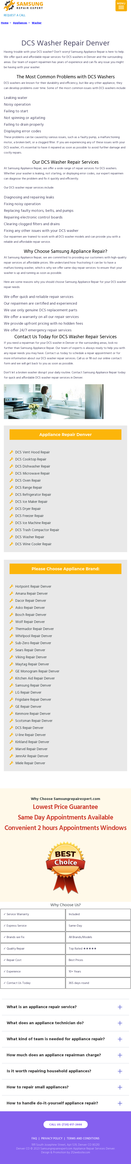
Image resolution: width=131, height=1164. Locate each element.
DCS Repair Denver (29, 728)
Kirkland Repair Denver (32, 742)
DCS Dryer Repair (28, 509)
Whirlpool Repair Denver (33, 636)
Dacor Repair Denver (30, 601)
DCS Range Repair (28, 488)
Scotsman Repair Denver (33, 721)
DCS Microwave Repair (32, 473)
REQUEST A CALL (14, 15)
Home (4, 23)
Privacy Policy (51, 1138)
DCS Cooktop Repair (30, 459)
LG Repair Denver (28, 693)
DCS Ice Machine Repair (33, 523)
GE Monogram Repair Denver (37, 671)
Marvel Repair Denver (31, 749)
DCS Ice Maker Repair (31, 502)
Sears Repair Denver (30, 650)
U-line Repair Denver (30, 735)
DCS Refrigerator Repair (33, 495)
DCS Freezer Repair (29, 516)
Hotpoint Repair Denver (33, 587)
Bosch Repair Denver (30, 615)
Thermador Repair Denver (34, 629)
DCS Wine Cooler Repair (33, 544)
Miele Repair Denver (30, 763)
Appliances (20, 23)
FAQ (34, 1138)
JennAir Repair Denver (31, 756)
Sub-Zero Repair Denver (33, 643)
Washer (37, 23)
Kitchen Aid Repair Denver (35, 678)
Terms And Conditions (83, 1138)
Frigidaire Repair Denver (33, 700)
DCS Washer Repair (29, 537)
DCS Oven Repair (28, 481)
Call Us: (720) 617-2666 (65, 1124)
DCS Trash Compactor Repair (37, 530)
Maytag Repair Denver (32, 664)
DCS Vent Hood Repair (32, 452)
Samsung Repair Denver (33, 685)
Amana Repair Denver (31, 594)
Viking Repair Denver (31, 657)
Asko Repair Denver (30, 608)
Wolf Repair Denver (30, 622)
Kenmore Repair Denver (33, 714)
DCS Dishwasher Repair (32, 466)
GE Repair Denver (28, 707)
